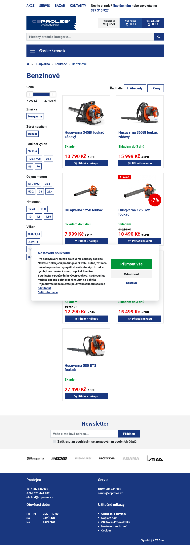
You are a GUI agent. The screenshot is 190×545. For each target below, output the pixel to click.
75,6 (47, 184)
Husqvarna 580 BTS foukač (80, 367)
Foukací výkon (36, 144)
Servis (44, 5)
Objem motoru (36, 176)
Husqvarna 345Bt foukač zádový (84, 134)
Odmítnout (131, 274)
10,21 (31, 209)
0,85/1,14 (34, 234)
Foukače (61, 64)
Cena (30, 87)
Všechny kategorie (47, 51)
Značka (31, 109)
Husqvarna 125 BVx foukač (134, 212)
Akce (30, 5)
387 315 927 (100, 10)
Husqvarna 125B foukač (84, 210)
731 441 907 (42, 493)
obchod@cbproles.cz (39, 497)
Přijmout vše (131, 264)
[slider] (29, 94)
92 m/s (32, 151)
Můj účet (109, 22)
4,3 (38, 216)
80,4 (48, 159)
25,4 (50, 191)
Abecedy (134, 88)
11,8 (43, 209)
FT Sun (157, 540)
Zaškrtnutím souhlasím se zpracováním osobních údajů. (97, 441)
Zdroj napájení (36, 126)
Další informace (48, 292)
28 (40, 191)
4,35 (48, 216)
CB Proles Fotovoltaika (115, 522)
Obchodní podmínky (113, 514)
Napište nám (122, 5)
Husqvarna (42, 64)
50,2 (31, 191)
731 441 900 (113, 489)
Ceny (154, 88)
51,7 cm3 (34, 184)
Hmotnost (33, 201)
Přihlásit (129, 434)
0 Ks (130, 22)
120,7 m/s (34, 159)
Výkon (30, 227)
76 (38, 166)
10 (29, 216)
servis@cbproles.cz (110, 493)
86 (29, 166)
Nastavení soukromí (114, 526)
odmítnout (44, 288)
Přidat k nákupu (86, 163)
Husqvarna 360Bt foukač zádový (138, 134)
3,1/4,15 (33, 241)
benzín (32, 134)
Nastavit (131, 283)
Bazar (60, 5)
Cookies (106, 530)
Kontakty (78, 5)
